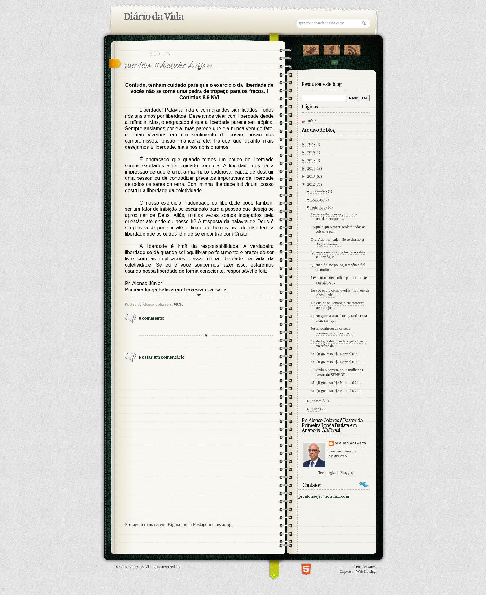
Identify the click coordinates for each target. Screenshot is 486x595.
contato (334, 62)
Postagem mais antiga (213, 524)
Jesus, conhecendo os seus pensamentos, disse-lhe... (332, 330)
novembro (320, 191)
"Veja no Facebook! (331, 49)
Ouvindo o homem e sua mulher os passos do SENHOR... (337, 372)
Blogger (346, 472)
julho (316, 409)
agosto (317, 401)
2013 (311, 176)
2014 (311, 168)
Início (312, 121)
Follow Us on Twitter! (310, 49)
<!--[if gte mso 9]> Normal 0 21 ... (336, 354)
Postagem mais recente (146, 524)
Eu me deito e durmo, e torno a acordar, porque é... (334, 216)
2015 (311, 160)
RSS (352, 49)
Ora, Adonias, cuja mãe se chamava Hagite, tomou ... (337, 241)
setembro (319, 207)
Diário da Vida (153, 16)
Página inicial (180, 524)
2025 (311, 144)
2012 (311, 184)
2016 (311, 152)
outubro (318, 199)
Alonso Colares (350, 443)
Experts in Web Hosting (358, 571)
